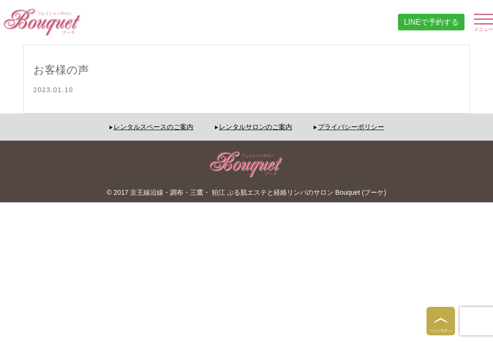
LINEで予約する (431, 22)
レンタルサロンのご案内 (255, 127)
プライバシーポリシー (351, 127)
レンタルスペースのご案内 (153, 127)
